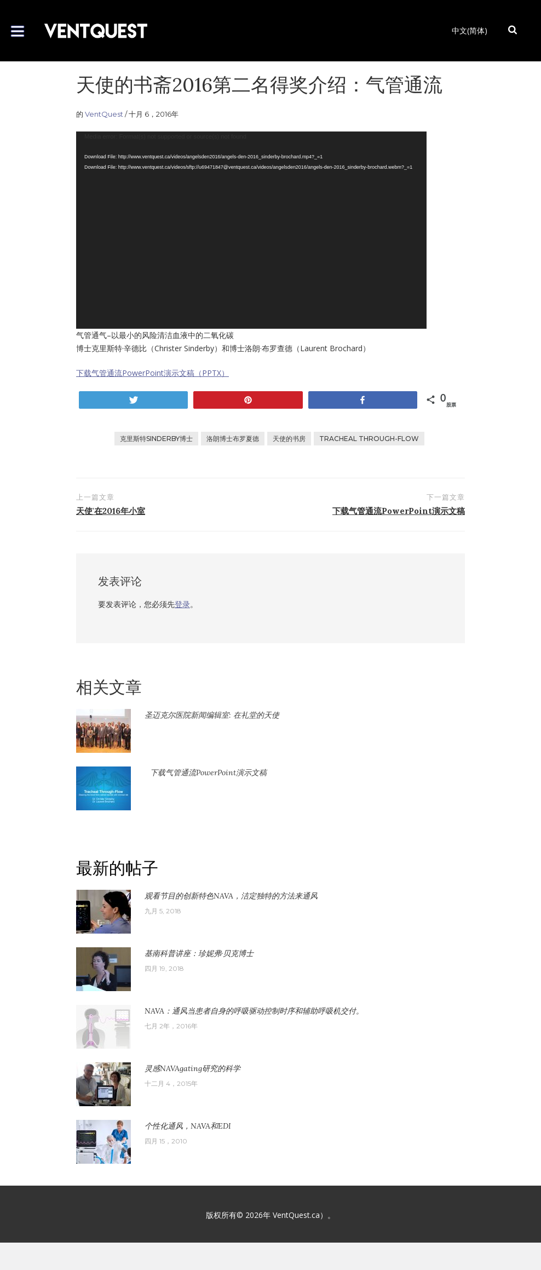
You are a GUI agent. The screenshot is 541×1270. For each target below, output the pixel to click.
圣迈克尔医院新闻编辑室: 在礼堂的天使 (212, 715)
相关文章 (109, 687)
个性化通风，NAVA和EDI (188, 1126)
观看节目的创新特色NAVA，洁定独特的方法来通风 (231, 896)
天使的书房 (289, 438)
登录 (182, 604)
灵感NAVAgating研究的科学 (192, 1068)
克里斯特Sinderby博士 (156, 438)
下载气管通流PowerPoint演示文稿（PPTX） (152, 373)
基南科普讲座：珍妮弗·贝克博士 (199, 953)
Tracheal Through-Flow (369, 438)
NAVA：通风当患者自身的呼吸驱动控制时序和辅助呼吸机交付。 (254, 1011)
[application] (251, 230)
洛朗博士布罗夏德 (232, 438)
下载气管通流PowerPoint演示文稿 (208, 772)
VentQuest (104, 114)
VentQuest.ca (296, 1215)
